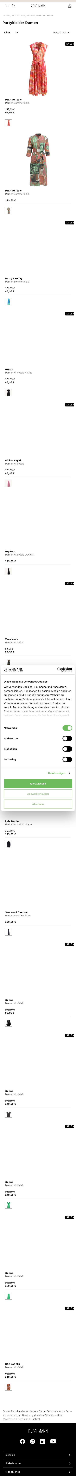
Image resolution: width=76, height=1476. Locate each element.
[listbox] (38, 123)
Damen (6, 15)
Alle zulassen (38, 783)
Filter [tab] (7, 32)
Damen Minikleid (14, 642)
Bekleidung (18, 15)
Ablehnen (38, 803)
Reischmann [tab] (13, 1463)
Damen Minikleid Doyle (18, 824)
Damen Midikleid (14, 463)
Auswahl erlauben (38, 793)
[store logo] (38, 6)
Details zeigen (56, 773)
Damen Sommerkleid (17, 103)
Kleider (31, 15)
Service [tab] (10, 1455)
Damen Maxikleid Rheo (18, 915)
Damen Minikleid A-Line (18, 372)
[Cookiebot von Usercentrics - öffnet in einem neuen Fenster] (57, 669)
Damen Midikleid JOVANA (19, 555)
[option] (8, 122)
